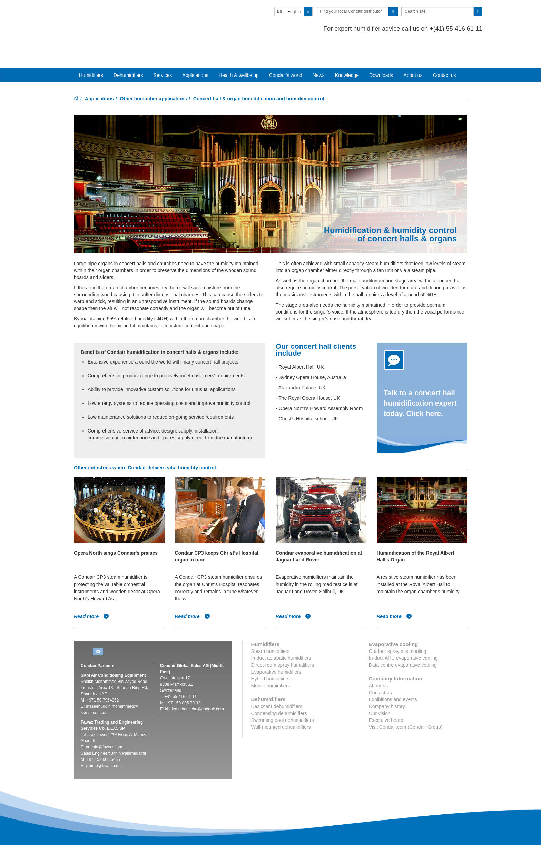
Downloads (381, 48)
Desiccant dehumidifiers (277, 680)
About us (412, 48)
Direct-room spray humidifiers (282, 638)
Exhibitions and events (393, 673)
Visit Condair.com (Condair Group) (406, 700)
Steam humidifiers (270, 624)
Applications (99, 72)
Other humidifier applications (153, 72)
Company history (387, 680)
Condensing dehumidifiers (279, 686)
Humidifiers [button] (91, 48)
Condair (113, 15)
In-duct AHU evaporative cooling (403, 631)
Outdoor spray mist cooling (397, 624)
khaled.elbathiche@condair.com (194, 682)
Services (163, 48)
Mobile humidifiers (270, 659)
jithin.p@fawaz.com (104, 739)
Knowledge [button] (347, 48)
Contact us (444, 48)
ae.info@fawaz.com (104, 720)
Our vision (380, 686)
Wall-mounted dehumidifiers (281, 700)
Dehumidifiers (128, 48)
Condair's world (285, 48)
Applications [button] (195, 48)
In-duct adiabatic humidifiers (281, 631)
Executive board (386, 693)
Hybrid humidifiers (270, 652)
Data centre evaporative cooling (403, 638)
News (319, 48)
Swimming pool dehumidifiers (282, 693)
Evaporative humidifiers (276, 645)
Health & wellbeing (239, 48)
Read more (91, 590)
